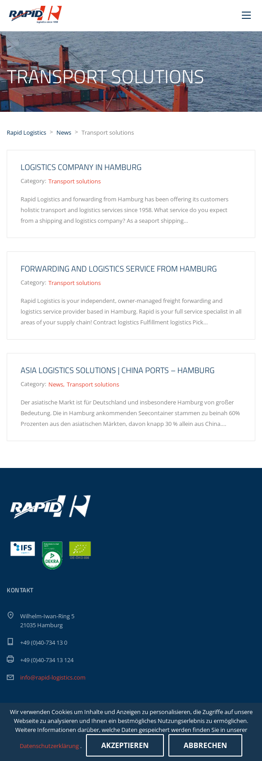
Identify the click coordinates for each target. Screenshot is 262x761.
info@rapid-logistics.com (53, 677)
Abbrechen (205, 745)
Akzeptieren (125, 745)
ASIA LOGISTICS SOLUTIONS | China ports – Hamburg (118, 370)
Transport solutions (74, 181)
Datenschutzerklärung (50, 746)
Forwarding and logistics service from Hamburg (119, 269)
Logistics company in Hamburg (81, 167)
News (55, 384)
